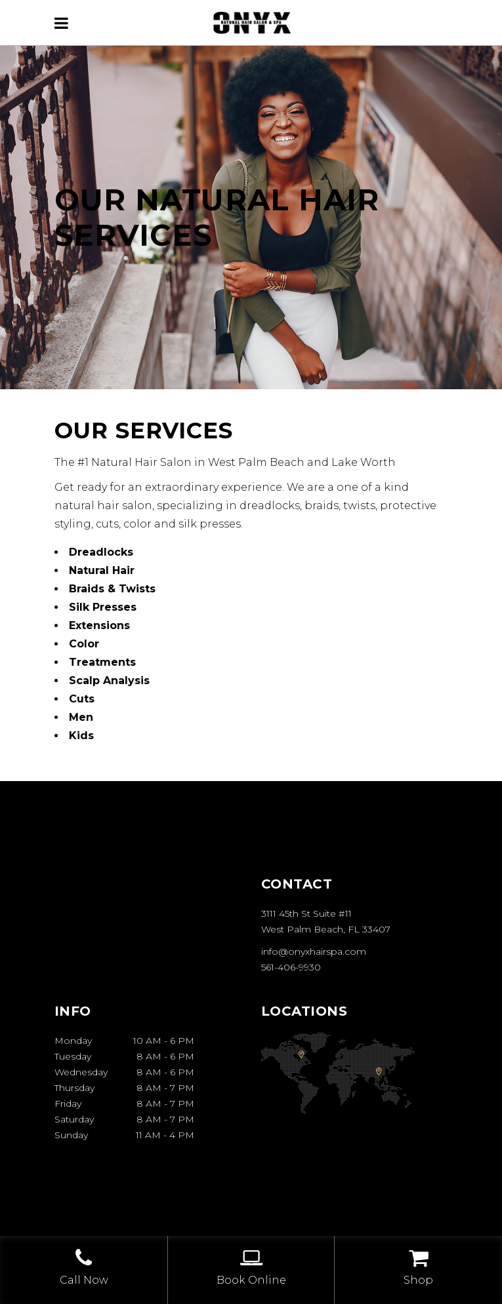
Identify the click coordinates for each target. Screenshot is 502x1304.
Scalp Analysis (109, 680)
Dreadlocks (101, 552)
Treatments (102, 662)
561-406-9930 (291, 967)
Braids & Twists (112, 589)
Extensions (99, 625)
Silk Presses (102, 607)
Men (81, 717)
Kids (81, 735)
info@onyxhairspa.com (313, 951)
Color (84, 644)
